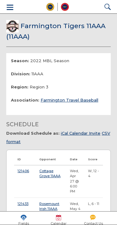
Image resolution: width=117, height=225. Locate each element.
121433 (22, 204)
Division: (20, 73)
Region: (19, 86)
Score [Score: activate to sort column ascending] (92, 159)
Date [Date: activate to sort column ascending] (73, 159)
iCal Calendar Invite (80, 133)
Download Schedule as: (33, 133)
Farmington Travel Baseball (69, 100)
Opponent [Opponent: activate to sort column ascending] (47, 159)
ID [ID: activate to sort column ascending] (19, 159)
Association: (25, 100)
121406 (23, 171)
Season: (20, 60)
